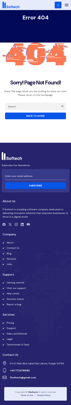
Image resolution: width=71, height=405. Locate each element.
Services (11, 258)
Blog (9, 253)
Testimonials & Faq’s (18, 344)
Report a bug (14, 304)
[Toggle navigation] (65, 5)
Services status (15, 298)
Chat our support (16, 288)
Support (11, 328)
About (10, 242)
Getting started (15, 282)
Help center (13, 293)
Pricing (10, 322)
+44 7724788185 (20, 370)
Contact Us (13, 247)
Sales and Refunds (17, 333)
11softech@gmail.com (23, 377)
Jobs (9, 264)
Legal (9, 339)
